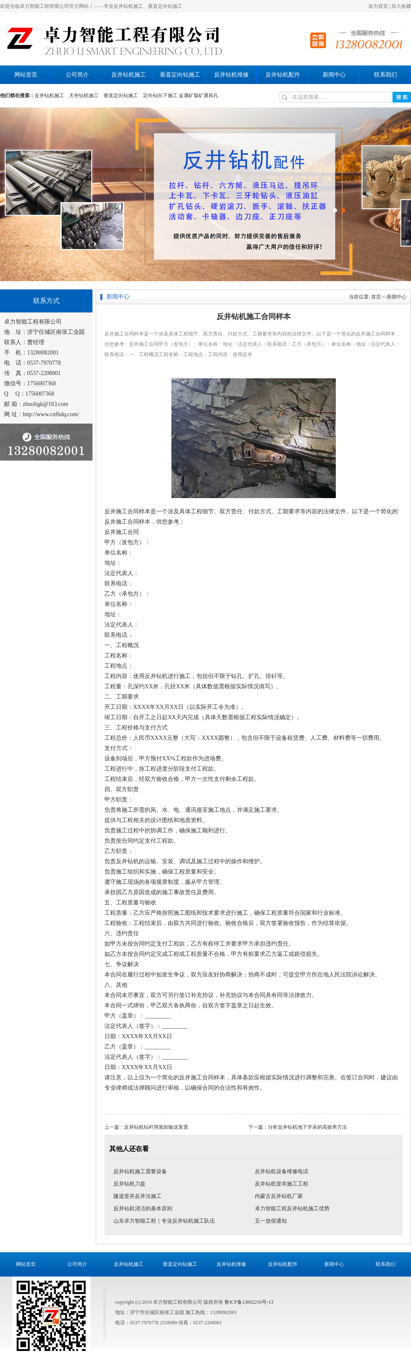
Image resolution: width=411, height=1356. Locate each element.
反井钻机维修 (231, 75)
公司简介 (77, 75)
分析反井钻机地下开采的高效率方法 (307, 1127)
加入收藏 (401, 6)
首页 (376, 297)
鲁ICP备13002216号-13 (248, 1302)
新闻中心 (334, 75)
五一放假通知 (271, 1221)
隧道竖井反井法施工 (137, 1196)
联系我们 (385, 75)
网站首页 (25, 75)
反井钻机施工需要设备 (140, 1171)
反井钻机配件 (283, 75)
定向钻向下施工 (160, 95)
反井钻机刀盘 (129, 1184)
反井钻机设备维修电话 (281, 1171)
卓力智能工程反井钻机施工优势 (292, 1208)
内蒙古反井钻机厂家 (279, 1196)
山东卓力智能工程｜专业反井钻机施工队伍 (164, 1221)
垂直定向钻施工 (180, 75)
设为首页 (378, 6)
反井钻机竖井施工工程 (281, 1184)
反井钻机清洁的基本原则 (142, 1208)
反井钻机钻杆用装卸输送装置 (156, 1127)
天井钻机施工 (84, 95)
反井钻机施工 (128, 75)
